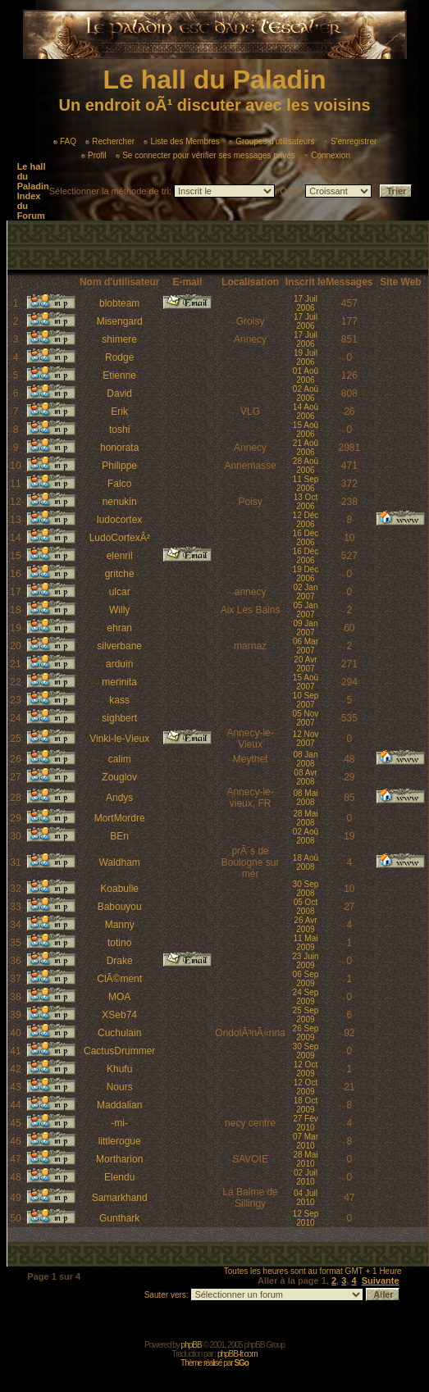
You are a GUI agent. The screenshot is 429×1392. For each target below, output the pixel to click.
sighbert (119, 718)
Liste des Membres (181, 141)
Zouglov (119, 777)
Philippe (119, 465)
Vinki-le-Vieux (119, 738)
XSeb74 (119, 1015)
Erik (119, 411)
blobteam (119, 303)
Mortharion (119, 1159)
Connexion (327, 155)
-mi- (119, 1123)
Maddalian (119, 1105)
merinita (119, 682)
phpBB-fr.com (237, 1353)
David (119, 393)
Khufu (119, 1069)
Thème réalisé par (214, 1362)
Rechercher (110, 141)
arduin (119, 664)
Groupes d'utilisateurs (271, 141)
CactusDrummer (119, 1051)
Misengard (120, 321)
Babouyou (120, 906)
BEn (119, 836)
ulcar (119, 592)
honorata (119, 447)
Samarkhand (120, 1197)
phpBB (191, 1344)
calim (119, 759)
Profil (94, 155)
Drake (120, 961)
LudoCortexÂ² (119, 538)
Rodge (119, 357)
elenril (120, 556)
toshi (119, 429)
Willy (119, 610)
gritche (120, 574)
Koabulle (119, 888)
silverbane (119, 646)
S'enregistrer (350, 141)
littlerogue (119, 1141)
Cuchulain (119, 1033)
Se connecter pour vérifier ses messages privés (205, 155)
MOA (119, 997)
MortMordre (119, 818)
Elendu (119, 1177)
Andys (119, 797)
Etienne (119, 375)
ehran (119, 628)
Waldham (119, 862)
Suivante (380, 1280)
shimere (119, 339)
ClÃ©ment (119, 979)
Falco (119, 483)
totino (119, 942)
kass (119, 700)
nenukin (120, 501)
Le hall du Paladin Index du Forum (33, 191)
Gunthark (119, 1218)
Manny (120, 924)
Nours (120, 1087)
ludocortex (119, 519)
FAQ (64, 141)
